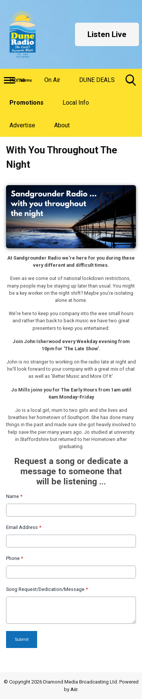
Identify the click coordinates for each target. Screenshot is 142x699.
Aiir (73, 689)
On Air (52, 80)
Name (14, 496)
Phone (14, 558)
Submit (21, 639)
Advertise (22, 125)
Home (17, 80)
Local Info (75, 102)
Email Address (23, 527)
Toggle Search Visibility (131, 82)
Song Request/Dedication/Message (47, 589)
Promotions (26, 102)
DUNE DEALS (97, 80)
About (62, 125)
